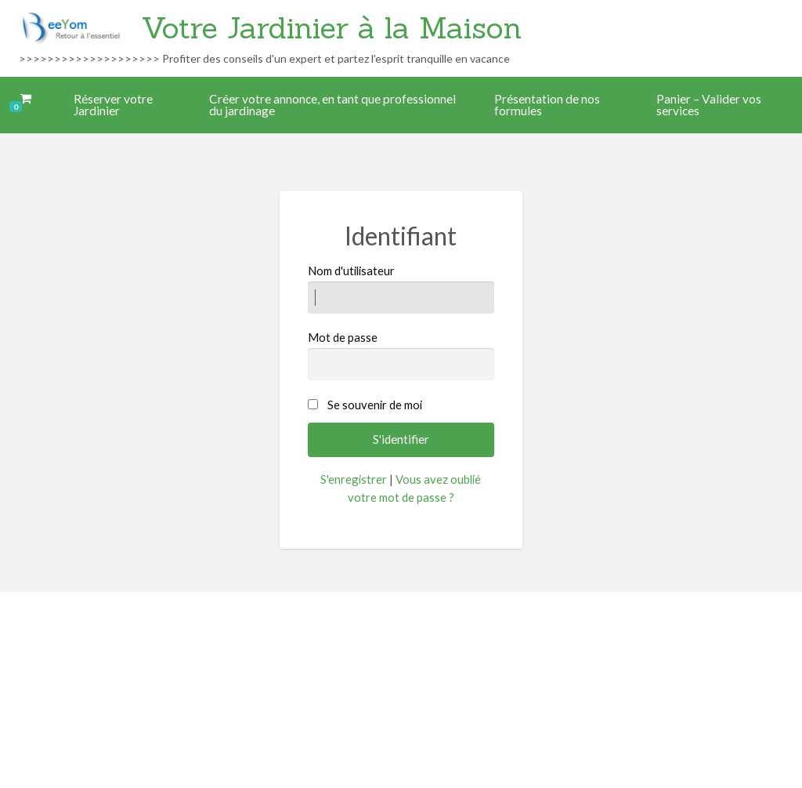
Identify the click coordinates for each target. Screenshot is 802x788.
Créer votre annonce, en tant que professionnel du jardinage (332, 105)
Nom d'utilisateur (400, 288)
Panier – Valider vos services (708, 105)
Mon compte (477, 684)
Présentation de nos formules (547, 105)
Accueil (311, 684)
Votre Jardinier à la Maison (331, 27)
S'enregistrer (353, 479)
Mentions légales (386, 684)
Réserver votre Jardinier (113, 105)
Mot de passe (400, 355)
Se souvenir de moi (374, 405)
